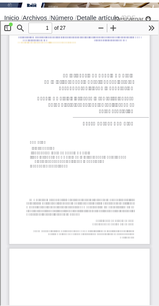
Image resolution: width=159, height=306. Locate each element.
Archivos (35, 17)
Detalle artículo (99, 17)
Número (62, 17)
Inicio (12, 17)
